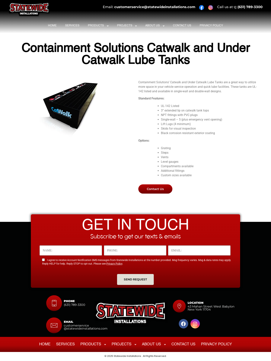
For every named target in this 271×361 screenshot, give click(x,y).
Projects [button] (124, 24)
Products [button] (96, 24)
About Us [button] (152, 24)
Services (72, 24)
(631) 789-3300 (250, 6)
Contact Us (182, 24)
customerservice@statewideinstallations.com (154, 6)
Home (52, 24)
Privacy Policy (211, 24)
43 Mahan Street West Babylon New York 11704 (211, 308)
